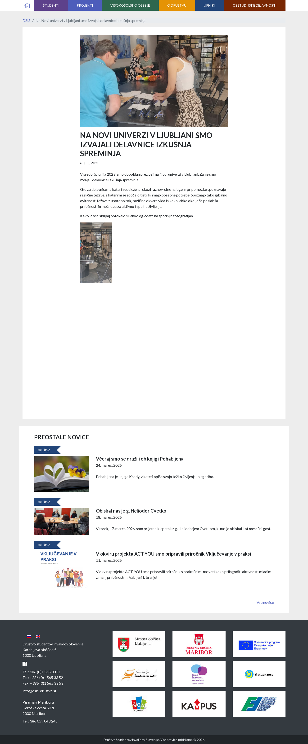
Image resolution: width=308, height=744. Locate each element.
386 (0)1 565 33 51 (45, 672)
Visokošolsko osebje (130, 5)
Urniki (209, 5)
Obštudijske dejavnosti (255, 5)
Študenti (51, 5)
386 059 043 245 (44, 721)
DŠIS (26, 20)
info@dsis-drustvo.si (39, 690)
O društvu (176, 5)
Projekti (85, 5)
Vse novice (265, 602)
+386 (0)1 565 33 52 (46, 677)
